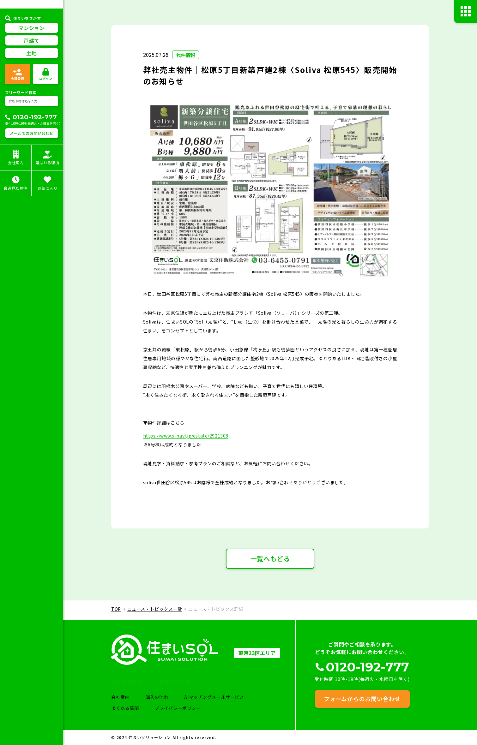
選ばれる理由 (137, 681)
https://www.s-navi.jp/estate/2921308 (185, 437)
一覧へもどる (270, 559)
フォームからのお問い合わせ (362, 698)
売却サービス (194, 681)
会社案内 (124, 697)
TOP (116, 610)
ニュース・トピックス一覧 (154, 610)
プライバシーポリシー (182, 708)
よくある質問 (128, 708)
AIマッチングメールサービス (219, 697)
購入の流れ (161, 697)
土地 (31, 66)
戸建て (31, 53)
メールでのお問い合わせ (31, 146)
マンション (31, 41)
